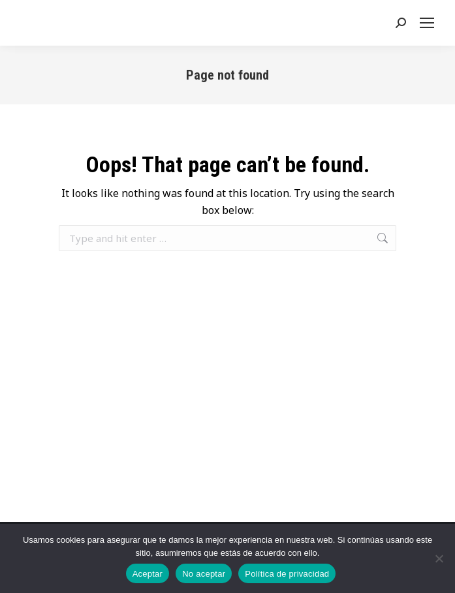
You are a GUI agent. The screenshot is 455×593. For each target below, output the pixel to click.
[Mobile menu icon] (429, 23)
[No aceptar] (438, 558)
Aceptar (148, 574)
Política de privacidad (287, 574)
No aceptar (203, 574)
